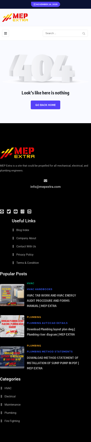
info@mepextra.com (45, 187)
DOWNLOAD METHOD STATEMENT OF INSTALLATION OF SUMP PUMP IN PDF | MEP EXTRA (53, 363)
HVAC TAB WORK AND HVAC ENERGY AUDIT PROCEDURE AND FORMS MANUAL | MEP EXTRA (51, 300)
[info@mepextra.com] (45, 180)
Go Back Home (45, 105)
